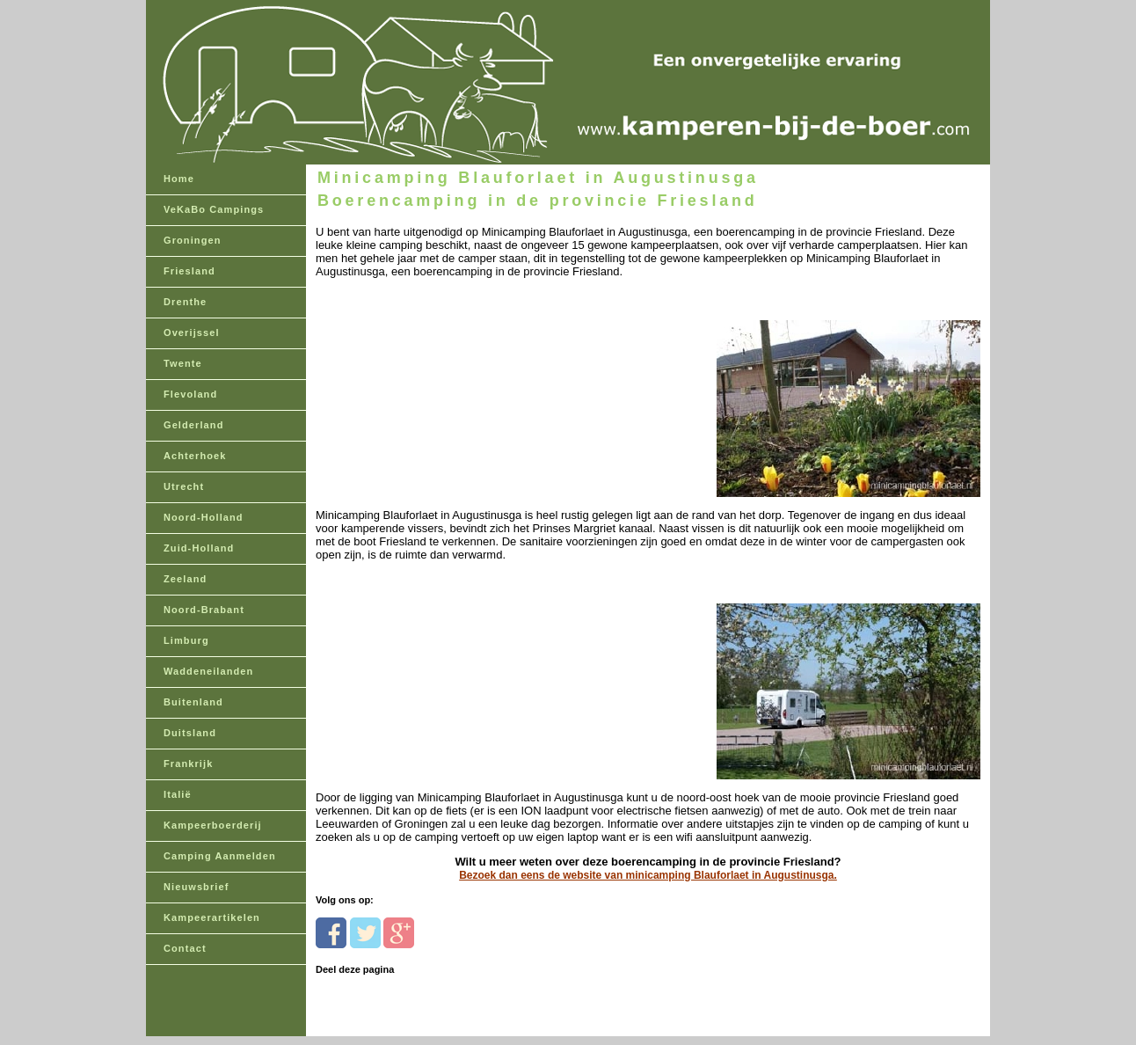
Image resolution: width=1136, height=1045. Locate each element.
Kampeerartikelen (212, 917)
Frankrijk (188, 763)
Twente (183, 363)
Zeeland (185, 579)
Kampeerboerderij (213, 825)
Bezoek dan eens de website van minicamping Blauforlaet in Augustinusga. (648, 875)
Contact (185, 948)
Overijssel (192, 332)
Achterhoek (195, 455)
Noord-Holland (204, 517)
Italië (178, 794)
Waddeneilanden (208, 671)
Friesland (189, 271)
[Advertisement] (436, 388)
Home (179, 178)
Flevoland (190, 394)
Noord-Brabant (204, 609)
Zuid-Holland (199, 548)
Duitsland (190, 732)
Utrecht (184, 486)
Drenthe (185, 301)
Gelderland (193, 425)
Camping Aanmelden (220, 856)
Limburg (186, 640)
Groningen (193, 240)
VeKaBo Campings (214, 209)
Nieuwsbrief (196, 886)
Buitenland (193, 702)
